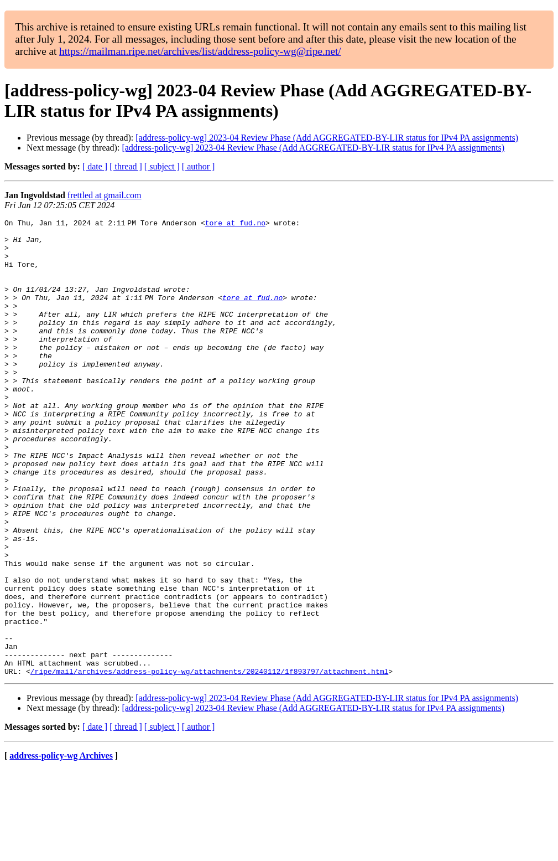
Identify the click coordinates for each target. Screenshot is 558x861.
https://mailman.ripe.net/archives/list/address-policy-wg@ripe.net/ (200, 51)
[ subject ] (162, 166)
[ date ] (94, 166)
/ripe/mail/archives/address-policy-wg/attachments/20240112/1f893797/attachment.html (209, 762)
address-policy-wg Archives (61, 847)
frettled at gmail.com (104, 195)
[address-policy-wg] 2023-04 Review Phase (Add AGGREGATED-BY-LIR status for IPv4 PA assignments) (326, 137)
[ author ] (198, 166)
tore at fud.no (237, 224)
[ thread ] (125, 166)
